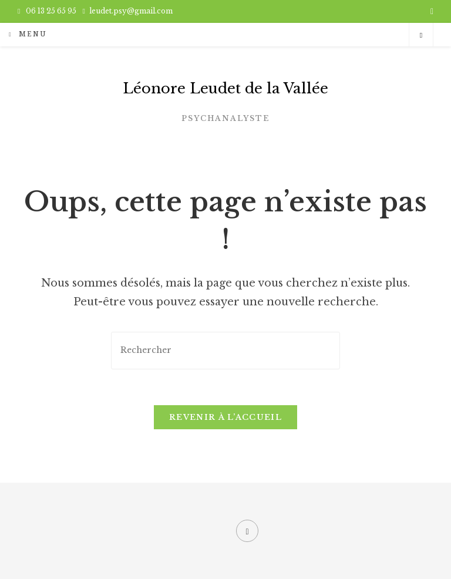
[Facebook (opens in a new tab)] (430, 11)
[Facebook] (247, 531)
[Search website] (421, 35)
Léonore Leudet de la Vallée (225, 88)
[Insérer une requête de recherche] (225, 350)
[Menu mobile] (27, 34)
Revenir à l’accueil (225, 417)
